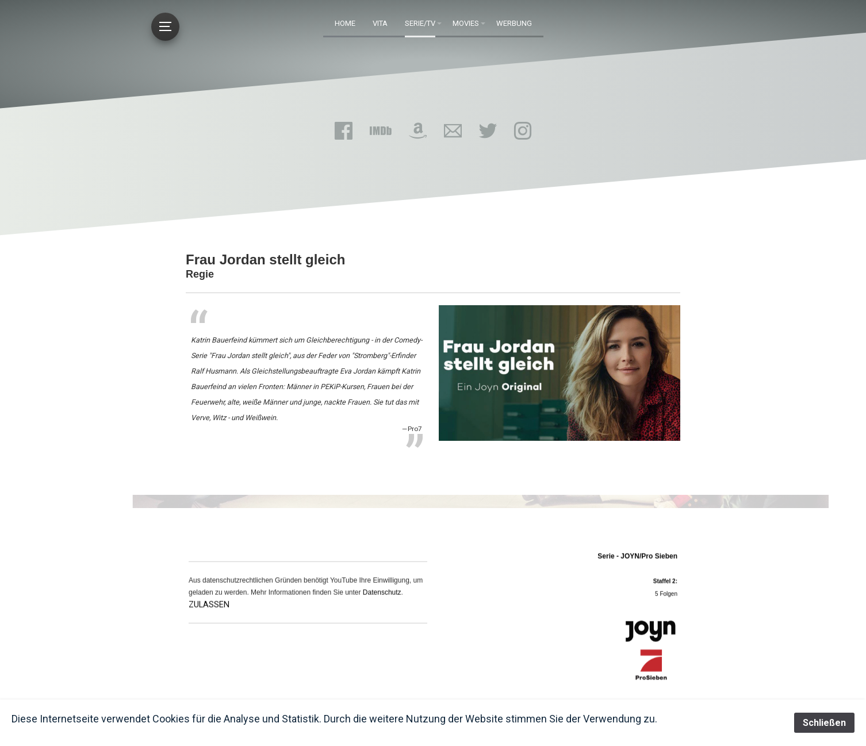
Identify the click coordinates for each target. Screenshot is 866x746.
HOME (345, 23)
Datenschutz (382, 598)
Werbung (514, 23)
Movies (466, 23)
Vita (380, 23)
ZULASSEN (209, 611)
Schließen (824, 722)
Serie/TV (420, 23)
